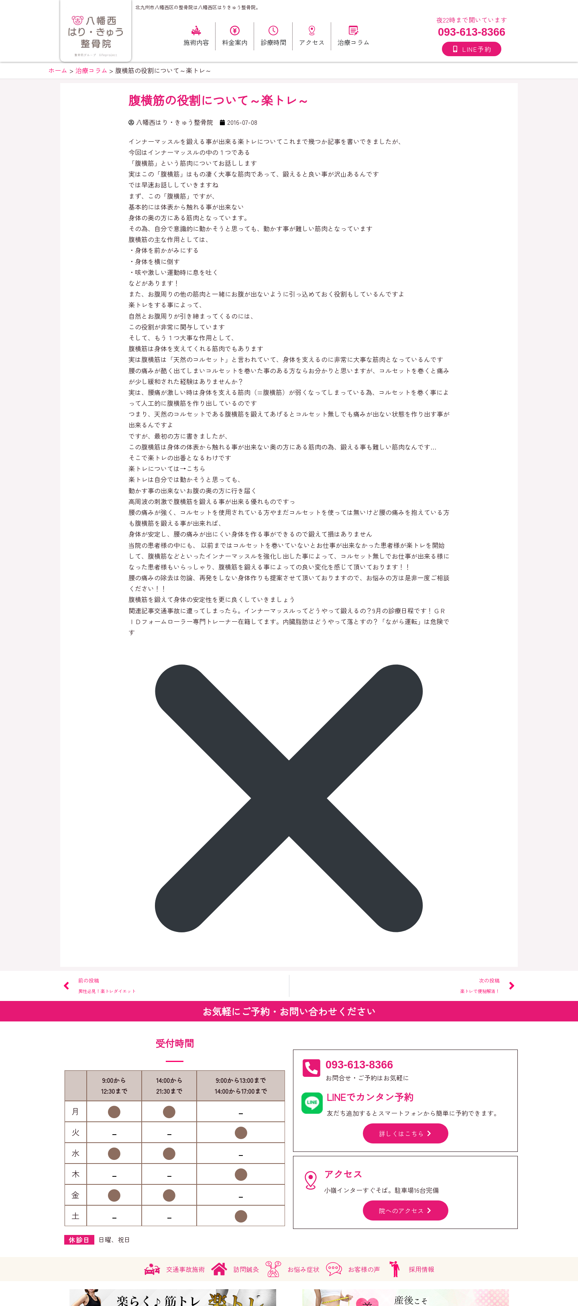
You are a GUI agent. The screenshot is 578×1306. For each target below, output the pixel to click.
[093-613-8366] (311, 1068)
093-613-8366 (471, 32)
